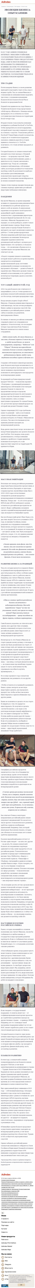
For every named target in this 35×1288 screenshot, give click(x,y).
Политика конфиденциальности (9, 1193)
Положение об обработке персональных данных (14, 1196)
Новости (4, 1232)
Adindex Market (6, 1246)
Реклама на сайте (7, 1222)
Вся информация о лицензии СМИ (10, 1191)
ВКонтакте (9, 1268)
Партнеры (4, 1225)
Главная (3, 6)
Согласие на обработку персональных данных (13, 1198)
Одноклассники (10, 1272)
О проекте (4, 1219)
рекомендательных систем (16, 1282)
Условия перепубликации (8, 1180)
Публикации (10, 6)
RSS (6, 1261)
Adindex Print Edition (8, 1243)
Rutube (7, 1275)
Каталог (4, 1229)
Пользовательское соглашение (9, 1194)
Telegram (8, 1264)
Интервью (17, 6)
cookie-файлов (22, 1279)
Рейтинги (4, 1239)
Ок (21, 1285)
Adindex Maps (6, 1249)
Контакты (8, 1257)
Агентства (24, 6)
